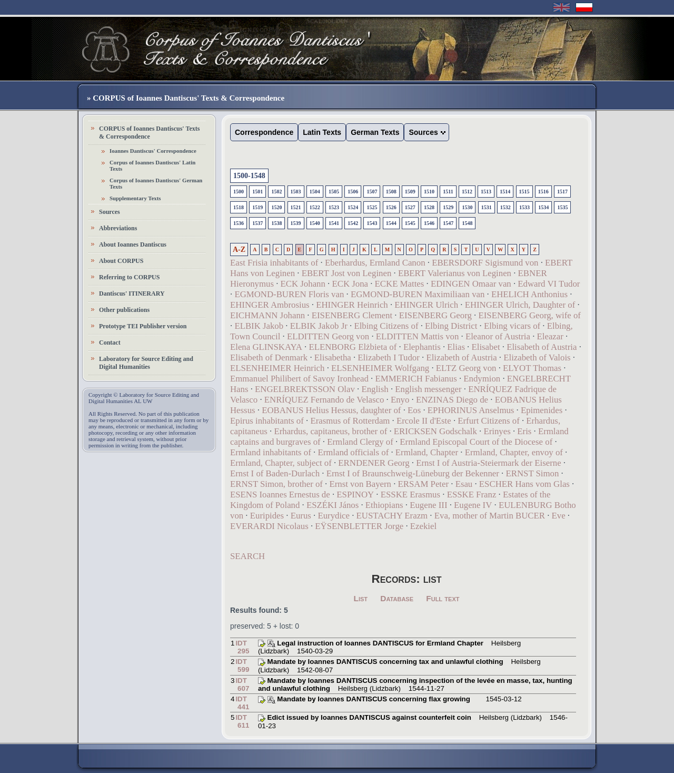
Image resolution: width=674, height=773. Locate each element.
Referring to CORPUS (129, 277)
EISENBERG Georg (435, 315)
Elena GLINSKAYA (266, 347)
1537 (257, 223)
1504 (315, 191)
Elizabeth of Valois (536, 358)
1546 (429, 223)
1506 (353, 191)
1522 (315, 207)
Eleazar (550, 336)
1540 (315, 223)
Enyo (400, 400)
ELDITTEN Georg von (328, 336)
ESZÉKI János (332, 505)
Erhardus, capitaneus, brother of (330, 431)
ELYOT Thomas (532, 368)
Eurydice (334, 516)
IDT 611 (242, 721)
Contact (110, 342)
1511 (448, 191)
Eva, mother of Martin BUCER (489, 516)
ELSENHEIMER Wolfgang (380, 368)
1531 (486, 207)
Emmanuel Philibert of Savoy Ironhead (299, 379)
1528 (429, 207)
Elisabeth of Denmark (269, 358)
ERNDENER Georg (373, 463)
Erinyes (496, 431)
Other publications (124, 310)
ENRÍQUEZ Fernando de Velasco (324, 400)
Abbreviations (118, 228)
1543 (371, 223)
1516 (543, 191)
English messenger (428, 389)
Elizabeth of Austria (461, 358)
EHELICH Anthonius (529, 294)
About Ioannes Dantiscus (132, 244)
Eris (524, 431)
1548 (467, 223)
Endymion (481, 379)
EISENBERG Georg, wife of (529, 315)
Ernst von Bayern (360, 484)
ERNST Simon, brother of (276, 484)
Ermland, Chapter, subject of (281, 463)
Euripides (267, 516)
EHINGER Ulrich (426, 305)
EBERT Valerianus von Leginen (454, 273)
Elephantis (422, 347)
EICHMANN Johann (267, 315)
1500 (238, 191)
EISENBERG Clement (352, 315)
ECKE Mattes (399, 284)
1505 (334, 191)
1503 (296, 191)
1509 (410, 191)
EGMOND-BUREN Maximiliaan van (417, 294)
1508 (391, 191)
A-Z (239, 249)
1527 (410, 207)
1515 (524, 191)
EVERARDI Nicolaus (269, 526)
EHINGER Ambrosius (270, 305)
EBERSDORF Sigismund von (485, 263)
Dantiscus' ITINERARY (132, 293)
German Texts (375, 132)
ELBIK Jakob (258, 326)
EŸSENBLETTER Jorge (359, 526)
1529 (448, 207)
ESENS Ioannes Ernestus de (280, 495)
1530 (467, 207)
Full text (442, 598)
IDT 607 (242, 684)
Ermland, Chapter (426, 452)
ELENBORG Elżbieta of (353, 347)
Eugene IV (473, 505)
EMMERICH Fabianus (416, 379)
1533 (524, 207)
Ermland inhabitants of (270, 452)
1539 (296, 223)
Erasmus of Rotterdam (350, 421)
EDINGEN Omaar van (471, 284)
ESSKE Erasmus (410, 495)
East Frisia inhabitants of (274, 263)
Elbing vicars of (512, 326)
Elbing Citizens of (386, 326)
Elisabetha (332, 358)
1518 (238, 207)
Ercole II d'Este (424, 421)
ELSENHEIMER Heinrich (277, 368)
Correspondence (264, 132)
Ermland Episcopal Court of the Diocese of (476, 442)
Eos (414, 410)
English (374, 389)
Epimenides (541, 410)
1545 (410, 223)
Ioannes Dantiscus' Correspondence (153, 151)
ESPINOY (355, 495)
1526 (391, 207)
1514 (505, 191)
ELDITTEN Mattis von (417, 336)
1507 (371, 191)
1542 (353, 223)
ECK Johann (303, 284)
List (361, 598)
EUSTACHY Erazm (392, 516)
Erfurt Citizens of (488, 421)
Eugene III (428, 505)
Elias (456, 347)
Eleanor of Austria (497, 336)
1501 (257, 191)
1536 (238, 223)
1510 (429, 191)
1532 (505, 207)
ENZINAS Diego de (452, 400)
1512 (467, 191)
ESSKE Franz (472, 495)
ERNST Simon (532, 473)
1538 (276, 223)
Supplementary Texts (135, 198)
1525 (371, 207)
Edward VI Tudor (549, 284)
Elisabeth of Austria (542, 347)
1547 (448, 223)
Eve (559, 516)
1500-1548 (249, 176)
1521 (296, 207)
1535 (562, 207)
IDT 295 (242, 647)
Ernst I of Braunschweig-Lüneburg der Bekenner (412, 473)
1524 (353, 207)
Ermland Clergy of (360, 442)
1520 (276, 207)
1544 (391, 223)
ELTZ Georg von (466, 368)
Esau (464, 484)
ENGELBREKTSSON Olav (305, 389)
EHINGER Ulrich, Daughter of (520, 305)
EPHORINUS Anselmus (471, 410)
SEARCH (247, 556)
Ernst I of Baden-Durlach (275, 473)
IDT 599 (242, 665)
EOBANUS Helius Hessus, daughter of (331, 410)
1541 (334, 223)
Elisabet (486, 347)
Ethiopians (384, 505)
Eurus (301, 516)
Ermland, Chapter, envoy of (514, 452)
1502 (276, 191)
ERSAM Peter (423, 484)
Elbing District (451, 326)
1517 (562, 191)
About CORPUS (121, 261)
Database (396, 598)
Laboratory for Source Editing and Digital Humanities (146, 362)
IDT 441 (242, 703)
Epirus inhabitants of (267, 421)
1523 (334, 207)
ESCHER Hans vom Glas (524, 484)
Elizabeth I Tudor (388, 358)
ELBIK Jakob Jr (319, 326)
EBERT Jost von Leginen (347, 273)
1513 (486, 191)
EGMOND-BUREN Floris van (289, 294)
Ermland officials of (353, 452)
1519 (257, 207)
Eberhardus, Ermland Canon (375, 263)
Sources (109, 212)
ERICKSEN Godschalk (435, 431)
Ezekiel (423, 526)
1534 (543, 207)
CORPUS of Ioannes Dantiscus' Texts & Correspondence (149, 132)
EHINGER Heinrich (352, 305)
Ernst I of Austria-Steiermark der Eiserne (488, 463)
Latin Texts (322, 132)
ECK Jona (350, 284)
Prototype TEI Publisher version (142, 326)
